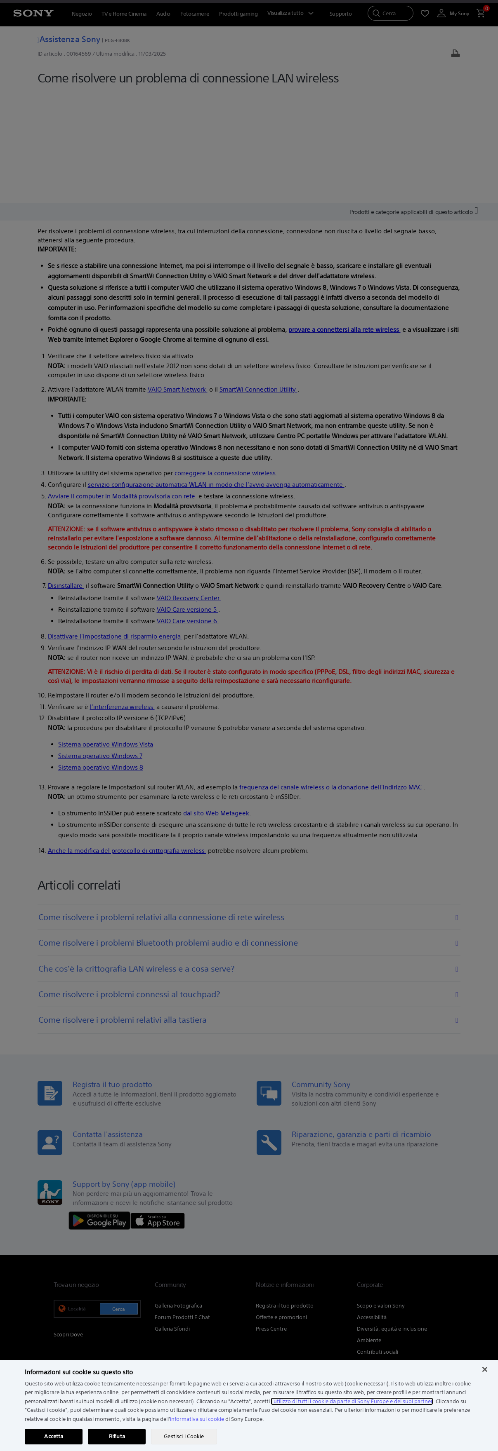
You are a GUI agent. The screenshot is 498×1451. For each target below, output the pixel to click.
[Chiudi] (485, 1369)
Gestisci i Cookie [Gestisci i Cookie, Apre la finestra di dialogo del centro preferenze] (184, 1436)
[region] (249, 1405)
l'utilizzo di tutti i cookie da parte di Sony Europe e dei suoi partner (352, 1401)
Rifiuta (117, 1436)
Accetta (53, 1436)
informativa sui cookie (197, 1419)
